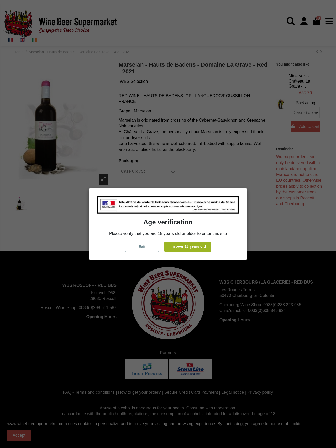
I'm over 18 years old (188, 246)
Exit (142, 247)
